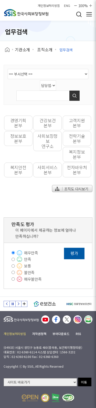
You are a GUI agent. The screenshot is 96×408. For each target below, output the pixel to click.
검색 (79, 14)
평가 (74, 253)
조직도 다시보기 (71, 188)
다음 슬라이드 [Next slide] (18, 304)
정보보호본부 (18, 138)
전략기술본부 (77, 138)
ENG (67, 5)
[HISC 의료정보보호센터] (79, 303)
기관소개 (22, 49)
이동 (84, 382)
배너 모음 (24, 304)
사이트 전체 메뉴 (89, 14)
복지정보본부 (77, 154)
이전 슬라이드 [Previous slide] (7, 304)
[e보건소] (45, 303)
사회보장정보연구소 (47, 141)
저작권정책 (39, 333)
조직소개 (44, 49)
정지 (12, 304)
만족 (27, 259)
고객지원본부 (77, 123)
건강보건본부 (47, 123)
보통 (27, 265)
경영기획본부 (18, 123)
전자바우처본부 (77, 170)
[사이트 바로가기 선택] (40, 382)
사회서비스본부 (47, 170)
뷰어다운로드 (60, 333)
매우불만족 (33, 279)
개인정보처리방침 (49, 5)
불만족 (29, 272)
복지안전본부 (18, 170)
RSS (78, 333)
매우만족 (31, 252)
